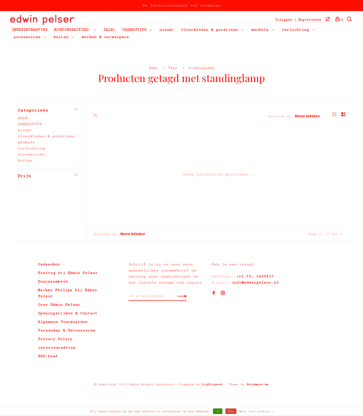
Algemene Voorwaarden (62, 322)
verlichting (295, 29)
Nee (231, 411)
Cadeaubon (49, 264)
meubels (259, 29)
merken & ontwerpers (105, 37)
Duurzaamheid (53, 281)
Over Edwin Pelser (59, 304)
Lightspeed (212, 384)
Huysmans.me (258, 384)
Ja (218, 411)
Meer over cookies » (256, 411)
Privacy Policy (55, 339)
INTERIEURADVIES (29, 29)
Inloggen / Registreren (298, 20)
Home (153, 68)
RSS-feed (47, 356)
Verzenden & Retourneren (66, 330)
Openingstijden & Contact (67, 313)
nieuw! (166, 29)
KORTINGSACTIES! (72, 29)
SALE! (109, 29)
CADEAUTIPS (134, 29)
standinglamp (201, 68)
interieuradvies (56, 347)
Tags (172, 68)
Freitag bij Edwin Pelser (68, 273)
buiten (60, 37)
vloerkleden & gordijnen (209, 29)
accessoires (26, 37)
